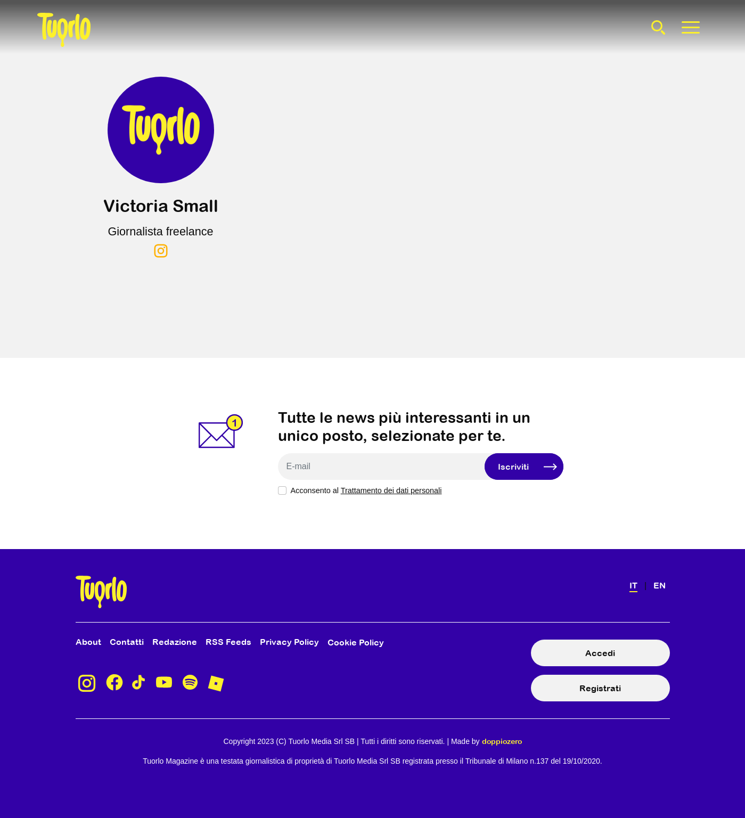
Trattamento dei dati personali (391, 490)
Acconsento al (366, 490)
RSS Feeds (228, 642)
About (88, 642)
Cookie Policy (356, 642)
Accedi (600, 653)
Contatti (127, 642)
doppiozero (502, 741)
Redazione (174, 642)
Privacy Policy (289, 642)
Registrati (600, 688)
